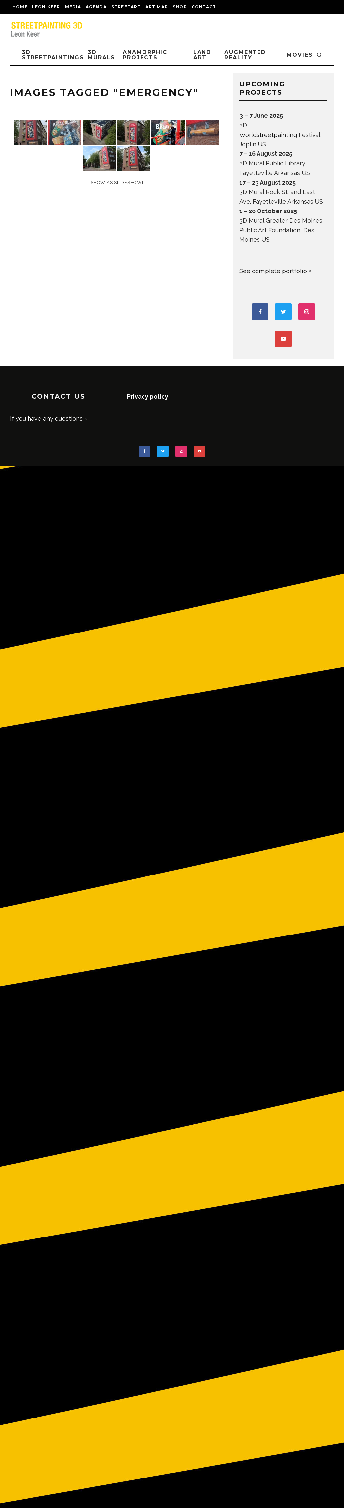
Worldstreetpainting (268, 134)
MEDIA (73, 6)
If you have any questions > (48, 418)
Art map (156, 6)
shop (180, 6)
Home (20, 6)
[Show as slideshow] (116, 182)
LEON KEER (46, 6)
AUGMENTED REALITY (245, 55)
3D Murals (101, 55)
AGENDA (96, 6)
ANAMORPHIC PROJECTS (145, 55)
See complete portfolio (273, 271)
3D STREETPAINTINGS (53, 55)
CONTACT (204, 6)
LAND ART (202, 55)
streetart (126, 6)
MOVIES (300, 55)
